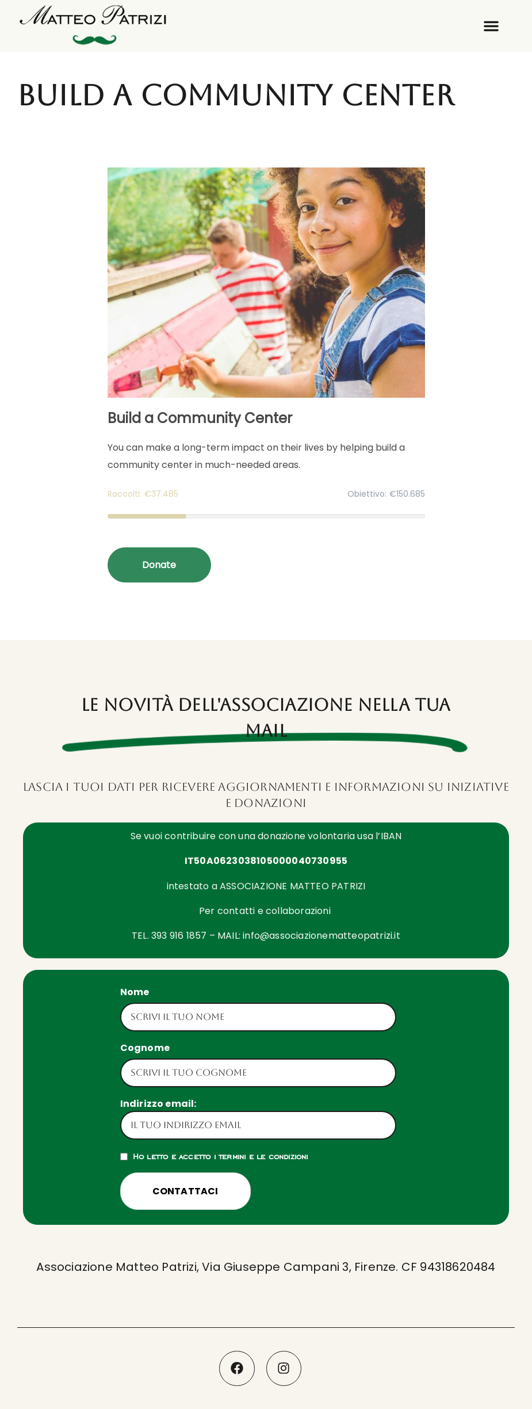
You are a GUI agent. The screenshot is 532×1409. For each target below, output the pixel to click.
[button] (491, 26)
